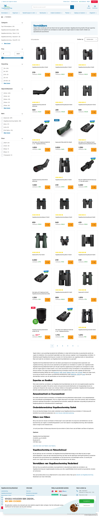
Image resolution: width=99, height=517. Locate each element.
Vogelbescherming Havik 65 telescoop (39, 105)
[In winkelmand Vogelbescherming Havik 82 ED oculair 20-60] (47, 337)
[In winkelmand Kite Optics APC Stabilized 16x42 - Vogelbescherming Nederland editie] (93, 150)
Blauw (5, 152)
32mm (5, 96)
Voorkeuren (86, 505)
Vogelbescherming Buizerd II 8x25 (86, 254)
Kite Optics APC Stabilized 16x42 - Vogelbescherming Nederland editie (87, 143)
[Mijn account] (89, 7)
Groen (5, 146)
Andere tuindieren (57, 13)
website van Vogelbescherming (84, 475)
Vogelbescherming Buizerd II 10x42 (87, 104)
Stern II (73, 372)
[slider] (2, 58)
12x (4, 78)
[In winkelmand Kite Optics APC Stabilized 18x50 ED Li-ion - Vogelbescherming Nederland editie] (47, 150)
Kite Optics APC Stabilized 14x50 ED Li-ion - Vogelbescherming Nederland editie (64, 330)
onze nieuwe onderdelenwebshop (64, 413)
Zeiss (5, 124)
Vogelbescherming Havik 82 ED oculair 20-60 (40, 330)
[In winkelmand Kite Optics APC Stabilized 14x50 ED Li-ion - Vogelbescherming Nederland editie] (70, 337)
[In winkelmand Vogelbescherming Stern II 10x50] (70, 187)
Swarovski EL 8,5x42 (83, 292)
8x (4, 72)
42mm (5, 93)
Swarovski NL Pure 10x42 (38, 254)
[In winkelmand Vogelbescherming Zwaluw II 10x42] (47, 225)
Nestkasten (44, 13)
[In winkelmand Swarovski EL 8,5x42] (93, 300)
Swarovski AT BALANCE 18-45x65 (63, 142)
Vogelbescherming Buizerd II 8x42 (63, 104)
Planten (68, 13)
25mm (5, 106)
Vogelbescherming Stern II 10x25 (63, 254)
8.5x (4, 75)
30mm (5, 103)
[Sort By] (91, 39)
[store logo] (6, 7)
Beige (5, 149)
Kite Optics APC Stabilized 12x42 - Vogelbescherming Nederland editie (41, 293)
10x (5, 69)
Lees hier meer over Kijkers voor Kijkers (44, 446)
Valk (61, 372)
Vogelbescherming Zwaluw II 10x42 (40, 217)
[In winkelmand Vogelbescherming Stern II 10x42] (70, 75)
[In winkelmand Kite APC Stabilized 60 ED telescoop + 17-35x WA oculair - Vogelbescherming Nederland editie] (93, 187)
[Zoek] (72, 7)
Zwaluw (69, 372)
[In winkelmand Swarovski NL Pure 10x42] (47, 262)
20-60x (5, 81)
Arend (64, 372)
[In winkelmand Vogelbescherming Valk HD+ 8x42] (70, 300)
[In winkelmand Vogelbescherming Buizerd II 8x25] (93, 262)
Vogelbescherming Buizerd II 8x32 (86, 217)
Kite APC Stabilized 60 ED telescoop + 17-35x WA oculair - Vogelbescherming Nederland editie (87, 180)
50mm (5, 99)
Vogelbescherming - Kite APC (10, 40)
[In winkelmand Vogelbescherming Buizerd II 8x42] (70, 112)
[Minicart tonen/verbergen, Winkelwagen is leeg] (95, 7)
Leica (5, 127)
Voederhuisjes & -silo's (30, 13)
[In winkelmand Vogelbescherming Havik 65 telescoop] (47, 112)
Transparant (6, 155)
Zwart (5, 143)
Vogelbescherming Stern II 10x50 (63, 179)
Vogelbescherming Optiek (10, 30)
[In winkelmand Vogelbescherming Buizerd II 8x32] (93, 225)
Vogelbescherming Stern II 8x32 (86, 67)
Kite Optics (7, 130)
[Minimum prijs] (5, 54)
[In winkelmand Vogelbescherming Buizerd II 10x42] (93, 112)
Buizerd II (56, 372)
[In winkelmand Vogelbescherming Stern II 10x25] (70, 262)
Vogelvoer (16, 13)
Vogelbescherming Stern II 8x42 (40, 67)
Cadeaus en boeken (80, 13)
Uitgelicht (93, 13)
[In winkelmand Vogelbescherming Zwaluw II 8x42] (70, 225)
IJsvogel (80, 372)
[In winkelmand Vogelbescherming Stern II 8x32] (93, 75)
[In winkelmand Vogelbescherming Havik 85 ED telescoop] (47, 187)
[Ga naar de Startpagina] (2, 17)
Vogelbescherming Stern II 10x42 (63, 67)
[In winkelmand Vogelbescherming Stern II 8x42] (47, 75)
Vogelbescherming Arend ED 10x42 (87, 329)
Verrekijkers (5, 13)
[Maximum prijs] (19, 54)
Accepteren (86, 501)
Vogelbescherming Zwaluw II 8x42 (63, 217)
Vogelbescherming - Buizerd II (10, 37)
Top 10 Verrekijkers (7, 26)
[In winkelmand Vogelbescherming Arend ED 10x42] (93, 337)
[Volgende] (78, 346)
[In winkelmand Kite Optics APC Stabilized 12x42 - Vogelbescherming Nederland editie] (47, 300)
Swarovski (6, 118)
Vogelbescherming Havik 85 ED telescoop (40, 180)
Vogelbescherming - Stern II (10, 33)
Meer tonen (5, 43)
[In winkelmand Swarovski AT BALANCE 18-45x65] (70, 150)
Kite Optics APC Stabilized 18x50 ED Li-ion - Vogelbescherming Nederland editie (41, 143)
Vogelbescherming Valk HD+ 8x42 (63, 292)
